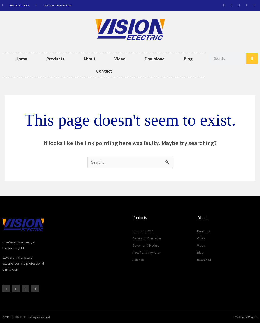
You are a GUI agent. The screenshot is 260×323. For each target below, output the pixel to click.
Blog (188, 59)
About (89, 59)
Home (21, 59)
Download (154, 59)
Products (55, 59)
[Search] (252, 58)
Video (119, 59)
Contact (104, 71)
